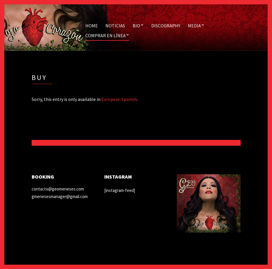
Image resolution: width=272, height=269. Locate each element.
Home (91, 25)
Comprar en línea (105, 35)
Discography (165, 25)
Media (194, 25)
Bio (136, 25)
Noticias (115, 25)
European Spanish (119, 99)
